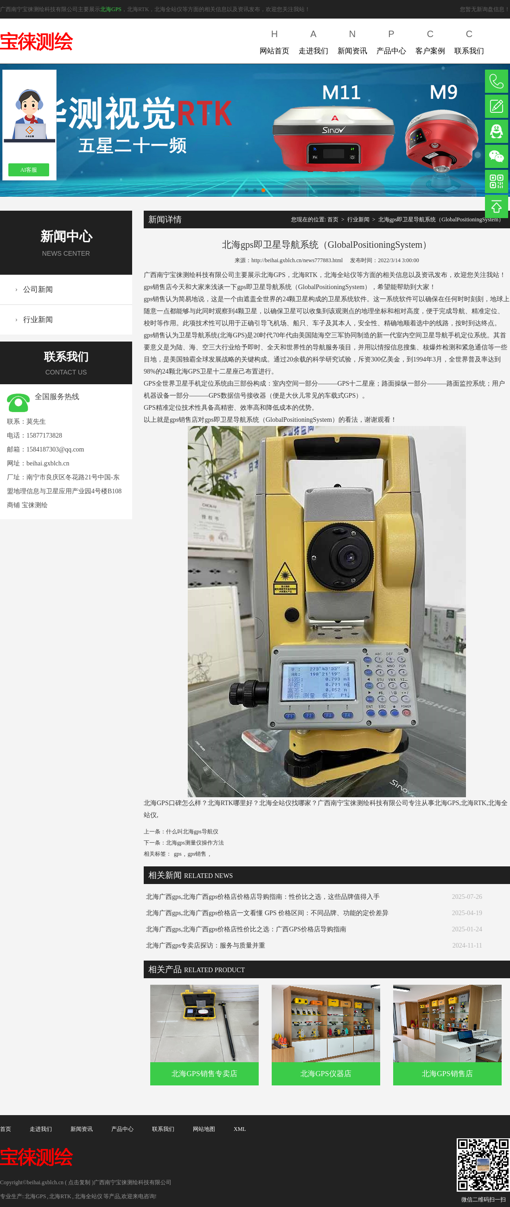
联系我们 (469, 40)
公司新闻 (38, 289)
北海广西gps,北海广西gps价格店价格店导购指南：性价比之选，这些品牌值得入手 (263, 896)
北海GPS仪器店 (325, 1074)
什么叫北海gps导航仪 (192, 831)
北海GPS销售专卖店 (204, 1074)
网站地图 (204, 1129)
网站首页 (274, 40)
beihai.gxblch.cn (48, 463)
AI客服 (29, 170)
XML (240, 1129)
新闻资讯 (352, 40)
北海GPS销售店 (447, 1074)
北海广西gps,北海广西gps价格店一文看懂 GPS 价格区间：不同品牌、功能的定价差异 (267, 913)
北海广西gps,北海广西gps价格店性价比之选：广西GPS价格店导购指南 (246, 929)
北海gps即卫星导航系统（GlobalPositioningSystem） (441, 219)
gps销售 (197, 854)
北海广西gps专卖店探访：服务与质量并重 (205, 945)
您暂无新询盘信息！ (485, 9)
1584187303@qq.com (55, 449)
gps (178, 854)
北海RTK (60, 1196)
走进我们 (313, 40)
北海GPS (110, 9)
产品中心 (391, 40)
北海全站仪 (88, 1196)
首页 (332, 219)
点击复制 (79, 1182)
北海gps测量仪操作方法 (195, 842)
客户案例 (430, 40)
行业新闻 (38, 319)
